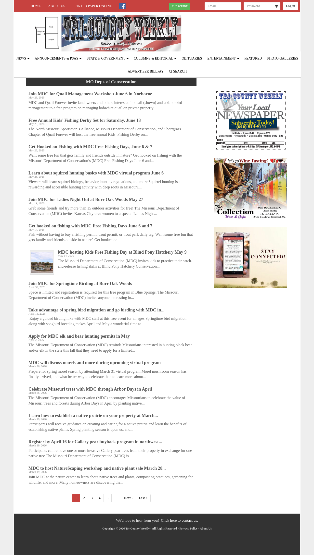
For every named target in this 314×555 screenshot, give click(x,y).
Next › (128, 498)
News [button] (22, 58)
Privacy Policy (188, 528)
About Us (56, 6)
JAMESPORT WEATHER (255, 29)
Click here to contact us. (179, 520)
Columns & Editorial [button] (155, 58)
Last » (143, 498)
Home (36, 6)
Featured (253, 58)
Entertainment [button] (223, 58)
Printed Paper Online (92, 6)
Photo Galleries (282, 58)
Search (178, 71)
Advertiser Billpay (146, 71)
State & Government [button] (108, 58)
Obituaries (192, 58)
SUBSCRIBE (180, 6)
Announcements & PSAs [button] (58, 58)
